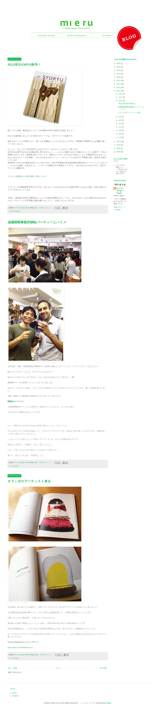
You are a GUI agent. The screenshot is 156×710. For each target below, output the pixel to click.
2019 (118, 67)
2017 (118, 74)
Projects (17, 211)
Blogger (108, 703)
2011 (118, 142)
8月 (120, 120)
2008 (118, 152)
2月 (120, 134)
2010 (118, 145)
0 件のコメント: (45, 208)
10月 (121, 101)
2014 (118, 84)
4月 (120, 130)
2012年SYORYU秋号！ (24, 64)
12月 (121, 94)
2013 (118, 87)
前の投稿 (103, 668)
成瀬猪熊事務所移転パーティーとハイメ (37, 222)
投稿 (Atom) (16, 672)
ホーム (58, 668)
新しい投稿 (12, 668)
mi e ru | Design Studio (120, 190)
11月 (121, 97)
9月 (120, 117)
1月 (120, 137)
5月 (120, 127)
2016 (118, 77)
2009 (118, 148)
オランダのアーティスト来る (29, 481)
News (16, 466)
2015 (118, 81)
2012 (118, 91)
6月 (120, 124)
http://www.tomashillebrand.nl (20, 647)
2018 (118, 70)
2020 (118, 63)
